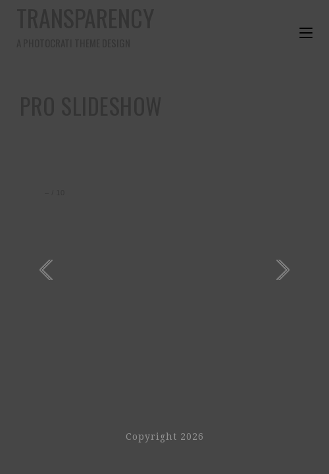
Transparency (90, 25)
